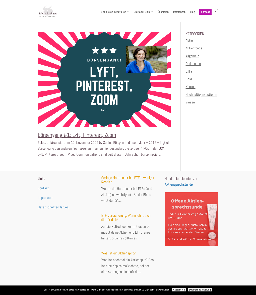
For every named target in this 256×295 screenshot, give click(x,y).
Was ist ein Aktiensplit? (118, 253)
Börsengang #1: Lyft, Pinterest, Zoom (77, 134)
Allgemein (192, 56)
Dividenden (193, 63)
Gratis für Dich (142, 12)
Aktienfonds (194, 48)
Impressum (45, 197)
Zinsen (190, 102)
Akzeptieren (179, 289)
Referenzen (179, 12)
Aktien (190, 40)
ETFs (189, 71)
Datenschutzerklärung (53, 207)
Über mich (163, 12)
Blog (192, 12)
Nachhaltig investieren (201, 94)
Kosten (191, 86)
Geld (189, 79)
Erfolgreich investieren (113, 12)
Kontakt (205, 12)
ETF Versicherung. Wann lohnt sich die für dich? (126, 217)
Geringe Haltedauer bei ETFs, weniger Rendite (127, 179)
